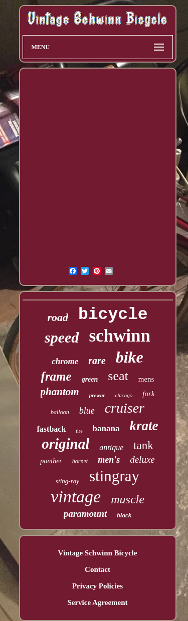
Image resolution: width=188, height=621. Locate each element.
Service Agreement (97, 602)
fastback (51, 429)
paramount (85, 513)
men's (109, 460)
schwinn (119, 336)
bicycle (113, 314)
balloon (60, 412)
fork (148, 394)
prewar (97, 395)
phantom (60, 392)
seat (118, 376)
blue (87, 411)
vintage (76, 496)
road (57, 317)
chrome (65, 361)
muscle (127, 499)
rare (96, 360)
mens (146, 379)
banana (106, 428)
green (90, 379)
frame (56, 376)
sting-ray (67, 481)
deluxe (142, 459)
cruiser (124, 408)
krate (143, 425)
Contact (97, 569)
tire (79, 431)
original (65, 444)
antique (111, 447)
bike (129, 357)
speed (62, 337)
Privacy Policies (97, 586)
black (124, 515)
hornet (80, 461)
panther (51, 461)
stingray (114, 476)
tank (143, 445)
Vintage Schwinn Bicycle (97, 553)
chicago (123, 395)
